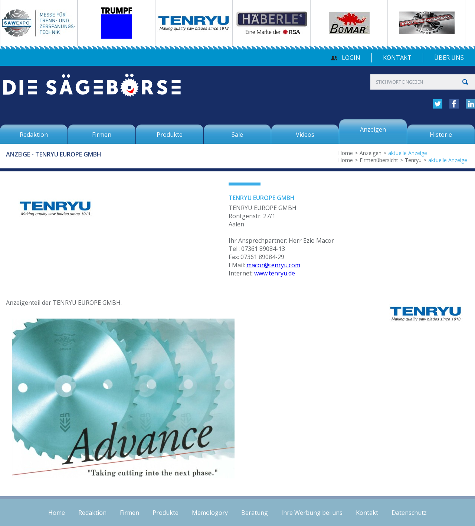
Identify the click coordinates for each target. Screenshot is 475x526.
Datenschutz (409, 513)
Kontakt (397, 58)
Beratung (254, 513)
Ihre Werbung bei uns (312, 513)
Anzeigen (370, 152)
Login (351, 58)
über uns (449, 58)
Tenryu (413, 160)
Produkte (165, 513)
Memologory (210, 513)
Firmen (129, 513)
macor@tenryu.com (273, 265)
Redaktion (92, 513)
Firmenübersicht (379, 160)
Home (345, 152)
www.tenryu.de (274, 273)
